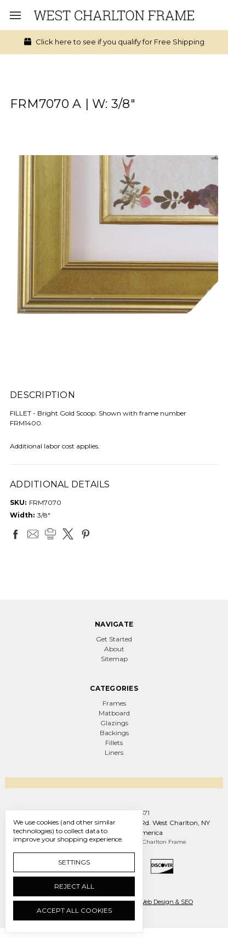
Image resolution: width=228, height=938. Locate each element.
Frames (114, 703)
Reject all (74, 886)
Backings (114, 733)
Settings (74, 862)
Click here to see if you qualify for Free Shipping (114, 41)
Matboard (114, 713)
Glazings (114, 723)
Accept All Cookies (74, 910)
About (114, 649)
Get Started (114, 639)
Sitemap (114, 659)
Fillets (114, 742)
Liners (114, 752)
